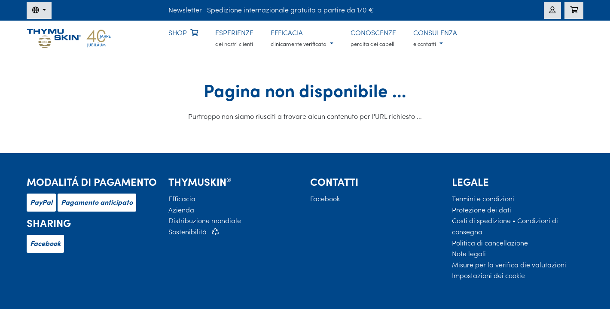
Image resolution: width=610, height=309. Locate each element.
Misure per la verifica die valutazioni (509, 265)
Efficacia (181, 198)
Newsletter (185, 10)
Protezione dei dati (481, 210)
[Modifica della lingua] (39, 10)
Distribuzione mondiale (204, 220)
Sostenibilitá (187, 231)
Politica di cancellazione (490, 243)
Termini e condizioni (483, 198)
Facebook (45, 243)
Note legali (469, 253)
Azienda (181, 210)
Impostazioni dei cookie (488, 275)
